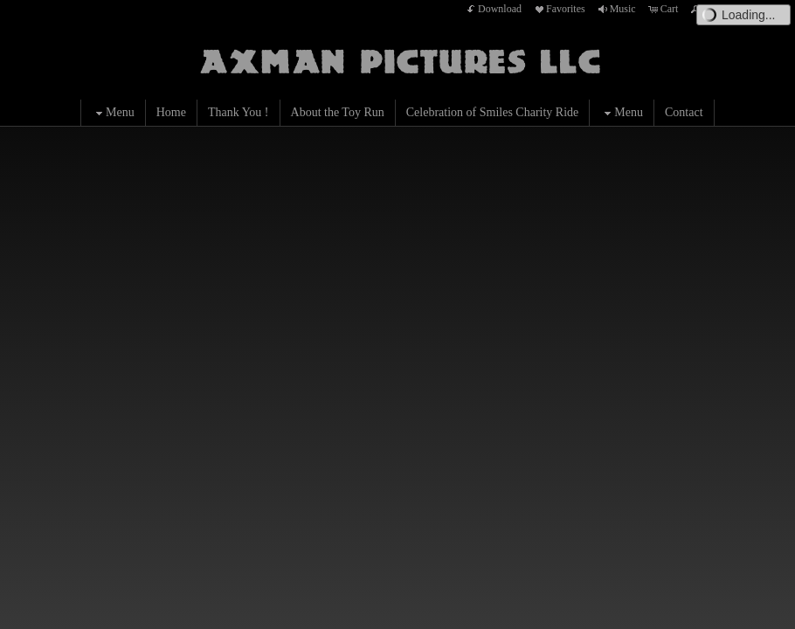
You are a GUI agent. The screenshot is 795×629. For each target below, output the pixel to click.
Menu (113, 113)
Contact (684, 112)
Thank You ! (238, 112)
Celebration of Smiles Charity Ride (492, 112)
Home (171, 112)
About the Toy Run (337, 112)
